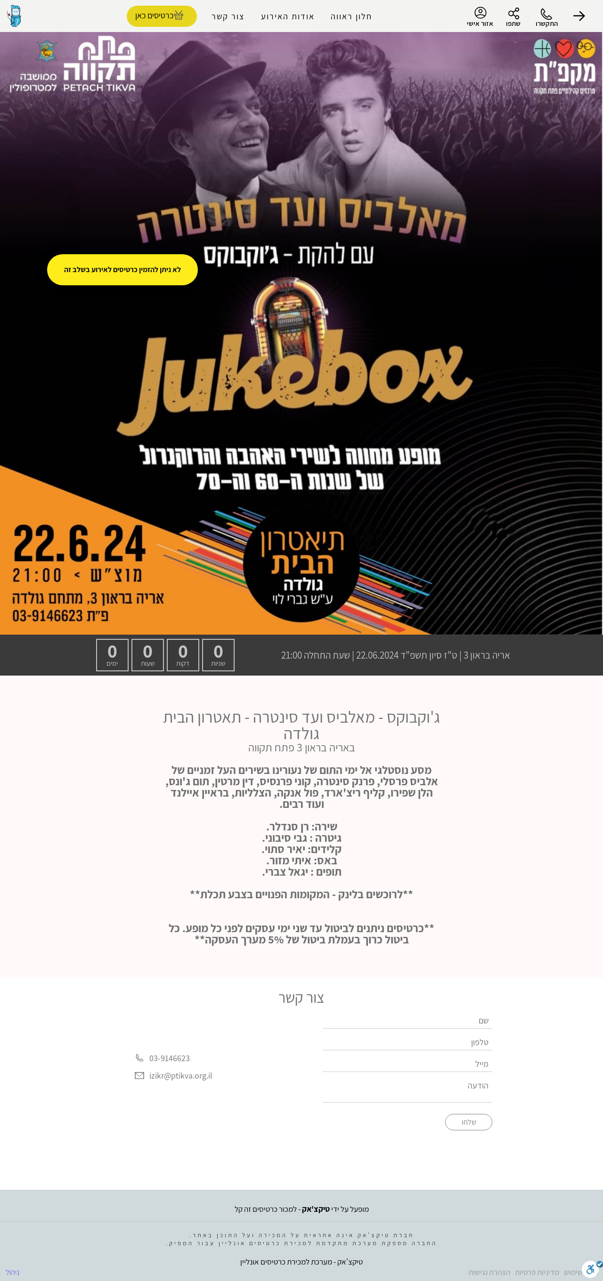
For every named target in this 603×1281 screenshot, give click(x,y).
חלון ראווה (351, 16)
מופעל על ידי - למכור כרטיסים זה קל (302, 1209)
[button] (579, 16)
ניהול (12, 1272)
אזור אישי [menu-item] (480, 17)
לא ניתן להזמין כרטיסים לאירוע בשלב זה (122, 269)
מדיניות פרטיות (537, 1272)
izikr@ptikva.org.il (180, 1076)
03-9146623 (169, 1058)
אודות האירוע (288, 16)
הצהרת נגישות (489, 1272)
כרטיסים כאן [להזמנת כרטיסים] (154, 15)
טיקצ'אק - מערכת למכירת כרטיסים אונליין (301, 1262)
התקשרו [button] (547, 23)
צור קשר (228, 16)
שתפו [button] (513, 23)
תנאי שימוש (581, 1272)
